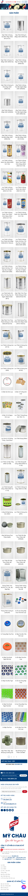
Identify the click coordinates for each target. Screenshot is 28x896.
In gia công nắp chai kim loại (21, 705)
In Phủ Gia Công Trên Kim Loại (8, 878)
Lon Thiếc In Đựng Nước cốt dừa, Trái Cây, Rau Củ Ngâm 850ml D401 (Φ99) (20, 242)
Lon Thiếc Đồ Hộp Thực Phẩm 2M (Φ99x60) (21, 537)
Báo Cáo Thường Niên (6, 885)
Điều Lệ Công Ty (4, 887)
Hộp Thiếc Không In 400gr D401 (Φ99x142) (21, 36)
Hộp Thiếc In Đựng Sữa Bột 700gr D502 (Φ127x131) (7, 36)
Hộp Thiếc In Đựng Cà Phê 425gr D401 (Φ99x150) (7, 87)
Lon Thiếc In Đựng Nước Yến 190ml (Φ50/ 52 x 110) (20, 214)
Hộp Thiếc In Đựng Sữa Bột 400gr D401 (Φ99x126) (7, 137)
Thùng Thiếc (3, 872)
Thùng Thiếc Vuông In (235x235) (7, 611)
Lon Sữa (2, 865)
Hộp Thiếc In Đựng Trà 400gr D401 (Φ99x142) (7, 61)
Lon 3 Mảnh (3, 867)
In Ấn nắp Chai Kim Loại (20, 658)
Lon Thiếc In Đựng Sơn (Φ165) (20, 369)
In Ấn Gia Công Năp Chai (20, 681)
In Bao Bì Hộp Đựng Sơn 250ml (7, 513)
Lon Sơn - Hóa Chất (5, 870)
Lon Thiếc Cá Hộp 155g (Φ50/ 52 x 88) (7, 462)
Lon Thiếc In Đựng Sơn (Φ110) (7, 346)
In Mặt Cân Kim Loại (7, 392)
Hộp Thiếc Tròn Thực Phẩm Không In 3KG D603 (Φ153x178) (21, 295)
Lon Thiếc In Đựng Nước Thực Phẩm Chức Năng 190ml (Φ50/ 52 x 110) (7, 215)
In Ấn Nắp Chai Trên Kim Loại (20, 728)
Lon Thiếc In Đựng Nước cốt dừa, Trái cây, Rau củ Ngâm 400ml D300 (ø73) (20, 268)
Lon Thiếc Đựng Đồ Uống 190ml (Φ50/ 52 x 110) (7, 488)
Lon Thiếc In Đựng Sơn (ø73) (20, 513)
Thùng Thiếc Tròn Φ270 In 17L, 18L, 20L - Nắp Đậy (7, 587)
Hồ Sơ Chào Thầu (5, 889)
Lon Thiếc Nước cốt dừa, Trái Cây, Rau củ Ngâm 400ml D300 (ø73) (7, 295)
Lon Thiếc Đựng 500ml (20, 438)
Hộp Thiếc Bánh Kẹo (5, 876)
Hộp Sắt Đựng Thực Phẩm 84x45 (7, 536)
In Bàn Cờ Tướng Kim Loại (21, 392)
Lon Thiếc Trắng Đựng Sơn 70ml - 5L (21, 416)
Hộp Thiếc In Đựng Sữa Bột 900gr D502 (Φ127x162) (20, 137)
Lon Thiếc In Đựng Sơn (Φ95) (20, 346)
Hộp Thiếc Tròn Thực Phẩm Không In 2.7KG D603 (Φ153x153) (7, 321)
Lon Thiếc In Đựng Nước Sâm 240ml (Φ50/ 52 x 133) (21, 189)
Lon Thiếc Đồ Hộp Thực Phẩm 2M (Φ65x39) (21, 562)
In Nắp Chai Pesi (7, 727)
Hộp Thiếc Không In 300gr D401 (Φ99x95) (7, 111)
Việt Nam (18, 1)
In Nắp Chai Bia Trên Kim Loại (21, 635)
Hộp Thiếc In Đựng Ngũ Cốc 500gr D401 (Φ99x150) (21, 61)
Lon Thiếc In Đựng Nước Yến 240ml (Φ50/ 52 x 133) (7, 162)
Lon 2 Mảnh (3, 868)
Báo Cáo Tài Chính (5, 884)
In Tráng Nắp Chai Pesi (7, 634)
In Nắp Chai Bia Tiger (7, 681)
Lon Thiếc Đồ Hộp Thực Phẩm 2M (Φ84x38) (7, 562)
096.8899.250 (10, 2)
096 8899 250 (18, 764)
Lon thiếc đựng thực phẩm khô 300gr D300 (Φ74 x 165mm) (20, 321)
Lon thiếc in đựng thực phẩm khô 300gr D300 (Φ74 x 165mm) (7, 241)
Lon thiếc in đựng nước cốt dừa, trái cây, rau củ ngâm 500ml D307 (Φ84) (7, 268)
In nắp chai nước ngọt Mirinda (7, 658)
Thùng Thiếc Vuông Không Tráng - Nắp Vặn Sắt (20, 587)
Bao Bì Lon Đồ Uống (5, 874)
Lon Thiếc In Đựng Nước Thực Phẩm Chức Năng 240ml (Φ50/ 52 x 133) (21, 163)
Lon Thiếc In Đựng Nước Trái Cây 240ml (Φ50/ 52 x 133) (7, 189)
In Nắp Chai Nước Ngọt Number (7, 705)
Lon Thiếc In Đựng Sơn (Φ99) (7, 369)
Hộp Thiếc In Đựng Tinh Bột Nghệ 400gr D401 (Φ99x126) (21, 112)
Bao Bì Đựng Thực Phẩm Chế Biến (21, 751)
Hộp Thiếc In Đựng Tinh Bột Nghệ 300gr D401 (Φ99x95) (21, 87)
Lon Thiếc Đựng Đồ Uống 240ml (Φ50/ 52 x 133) (21, 463)
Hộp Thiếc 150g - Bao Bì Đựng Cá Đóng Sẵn (7, 751)
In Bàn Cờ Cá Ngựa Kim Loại (7, 416)
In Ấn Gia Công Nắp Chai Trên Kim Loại (20, 611)
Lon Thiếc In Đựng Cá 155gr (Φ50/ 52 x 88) (21, 488)
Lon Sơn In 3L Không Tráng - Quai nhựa (7, 439)
